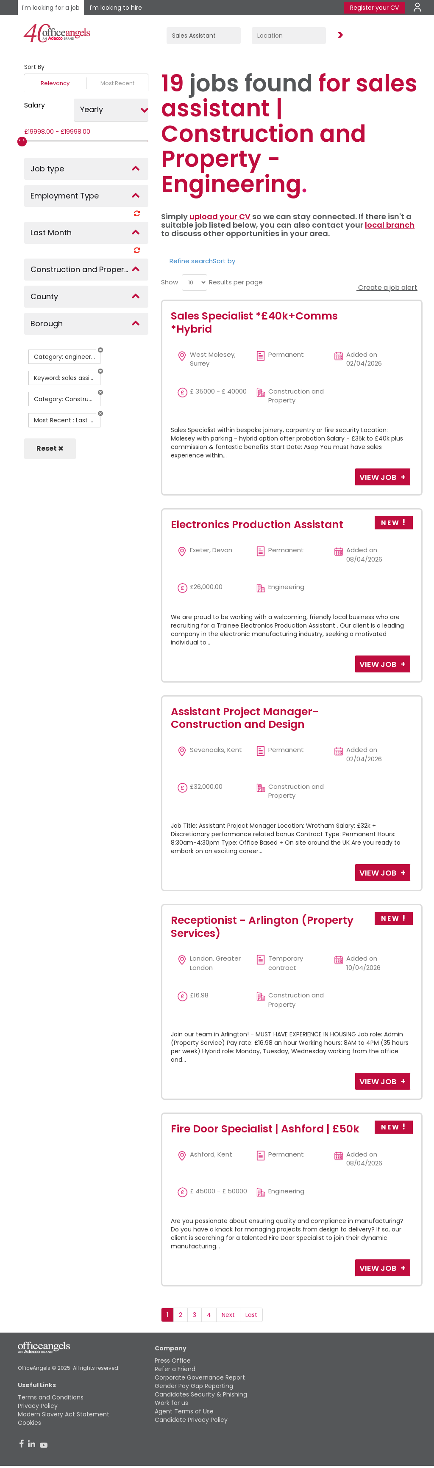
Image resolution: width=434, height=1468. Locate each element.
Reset (50, 448)
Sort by (224, 260)
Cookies (29, 1422)
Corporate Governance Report (200, 1377)
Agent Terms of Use (184, 1411)
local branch (390, 225)
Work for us (171, 1403)
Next (228, 1315)
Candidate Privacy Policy (191, 1420)
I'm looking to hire (116, 7)
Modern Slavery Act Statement (63, 1414)
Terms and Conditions (50, 1397)
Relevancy (55, 83)
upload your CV (219, 216)
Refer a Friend (175, 1369)
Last (251, 1315)
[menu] (194, 282)
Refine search (191, 260)
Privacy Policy (38, 1406)
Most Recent (117, 83)
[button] (100, 350)
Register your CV (374, 7)
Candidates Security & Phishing (201, 1394)
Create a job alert (386, 287)
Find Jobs (339, 35)
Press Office (173, 1360)
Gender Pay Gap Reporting (194, 1386)
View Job (378, 477)
